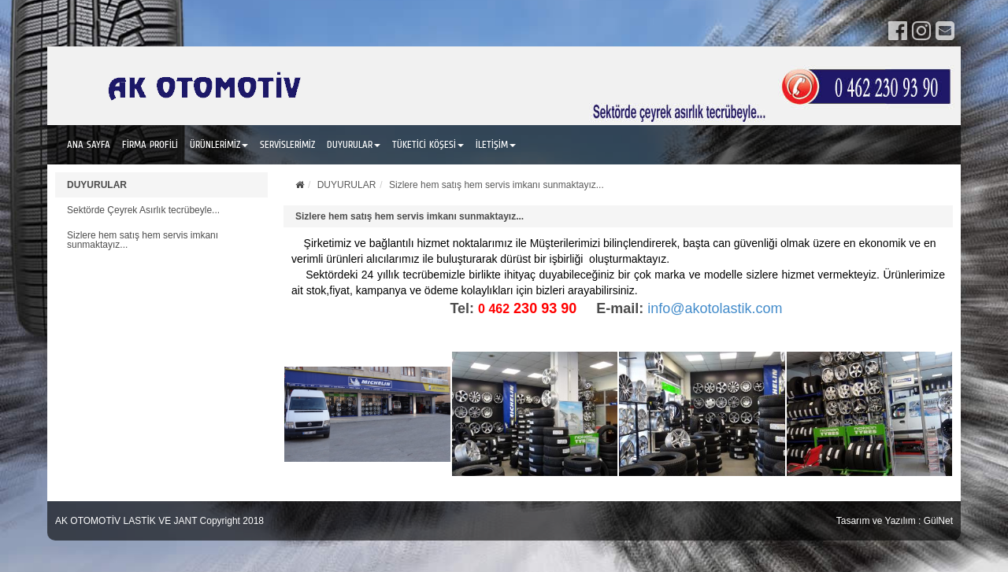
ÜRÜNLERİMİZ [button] (219, 144)
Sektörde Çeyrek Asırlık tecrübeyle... (143, 210)
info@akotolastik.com (714, 308)
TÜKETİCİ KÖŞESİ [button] (428, 144)
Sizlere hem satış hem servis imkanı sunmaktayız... (142, 240)
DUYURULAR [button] (353, 144)
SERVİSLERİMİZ (287, 144)
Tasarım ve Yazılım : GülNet (894, 520)
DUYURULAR (97, 184)
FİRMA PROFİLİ (150, 144)
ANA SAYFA (88, 144)
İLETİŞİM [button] (496, 144)
